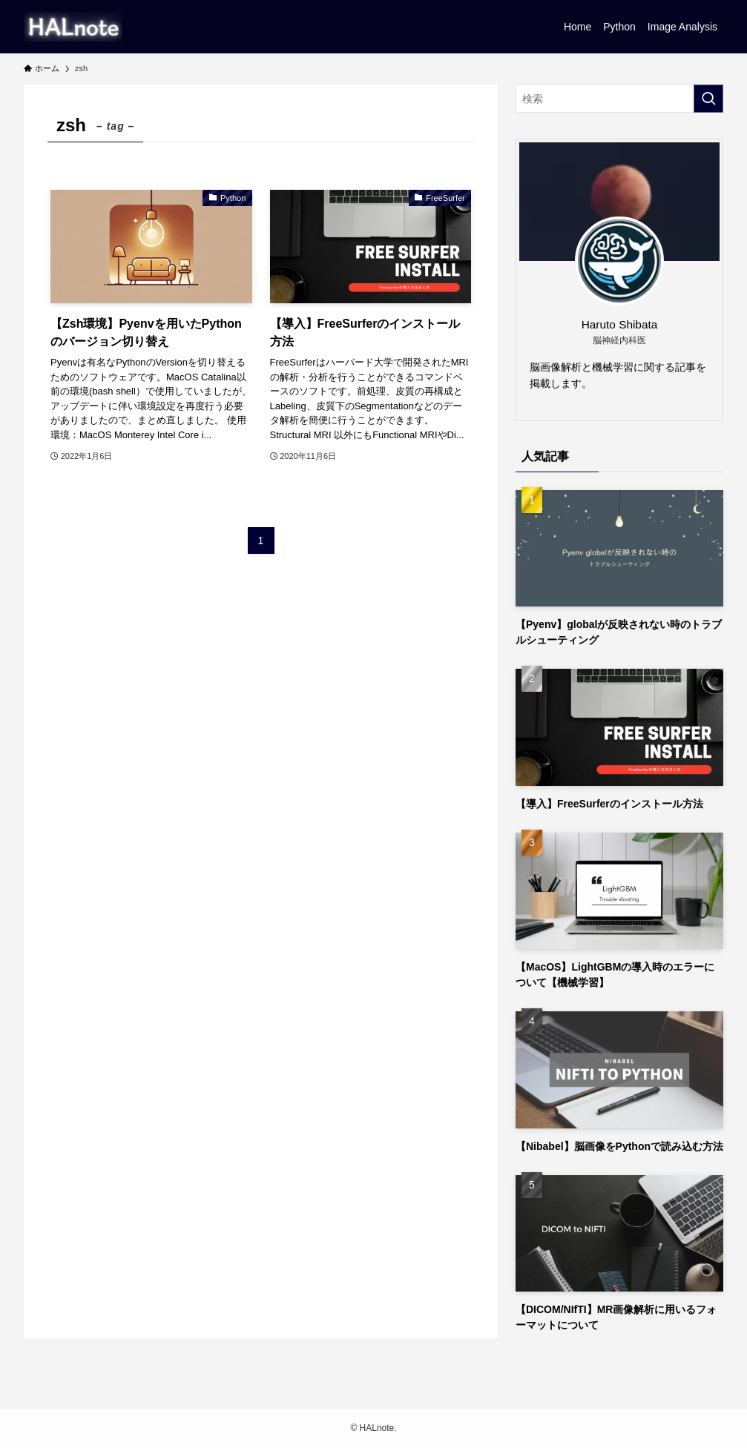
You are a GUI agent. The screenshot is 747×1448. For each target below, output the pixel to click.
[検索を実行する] (708, 99)
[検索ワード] (619, 99)
